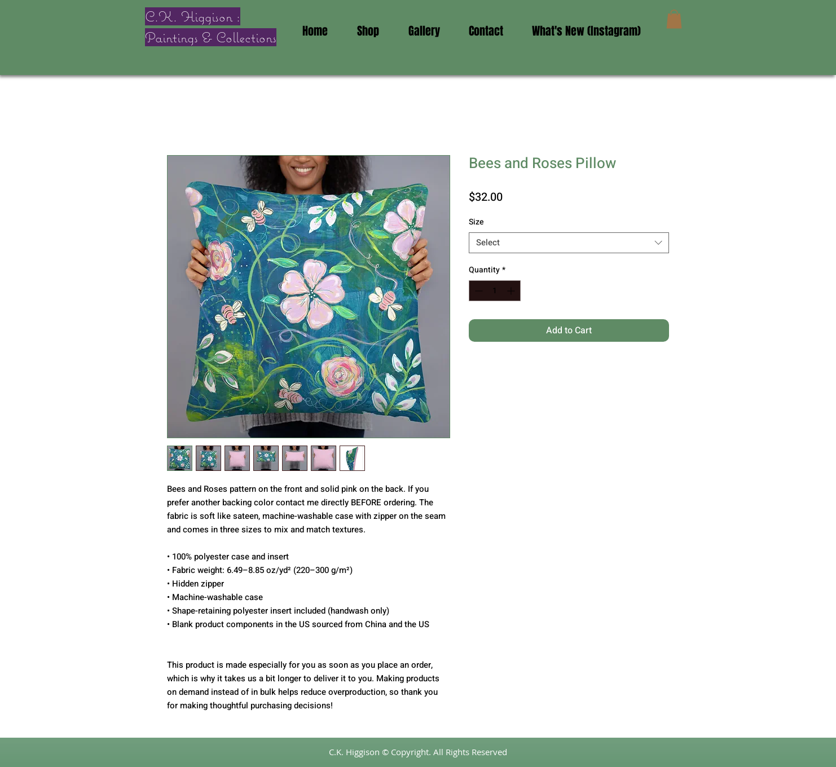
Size (476, 222)
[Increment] (512, 291)
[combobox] (569, 243)
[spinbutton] (495, 291)
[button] (674, 19)
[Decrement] (477, 291)
